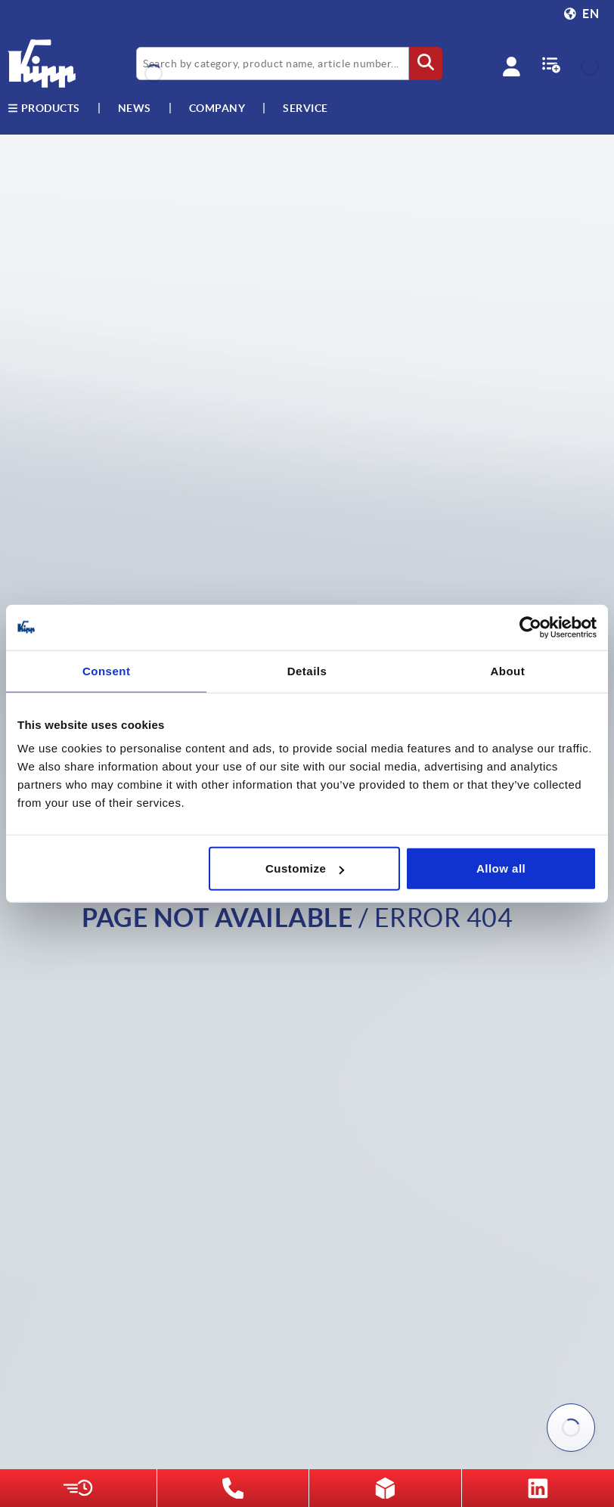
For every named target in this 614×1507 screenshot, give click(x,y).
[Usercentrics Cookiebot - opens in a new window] (530, 627)
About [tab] (507, 670)
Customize (304, 868)
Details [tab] (307, 670)
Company (217, 108)
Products (44, 108)
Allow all (501, 868)
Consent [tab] (106, 670)
